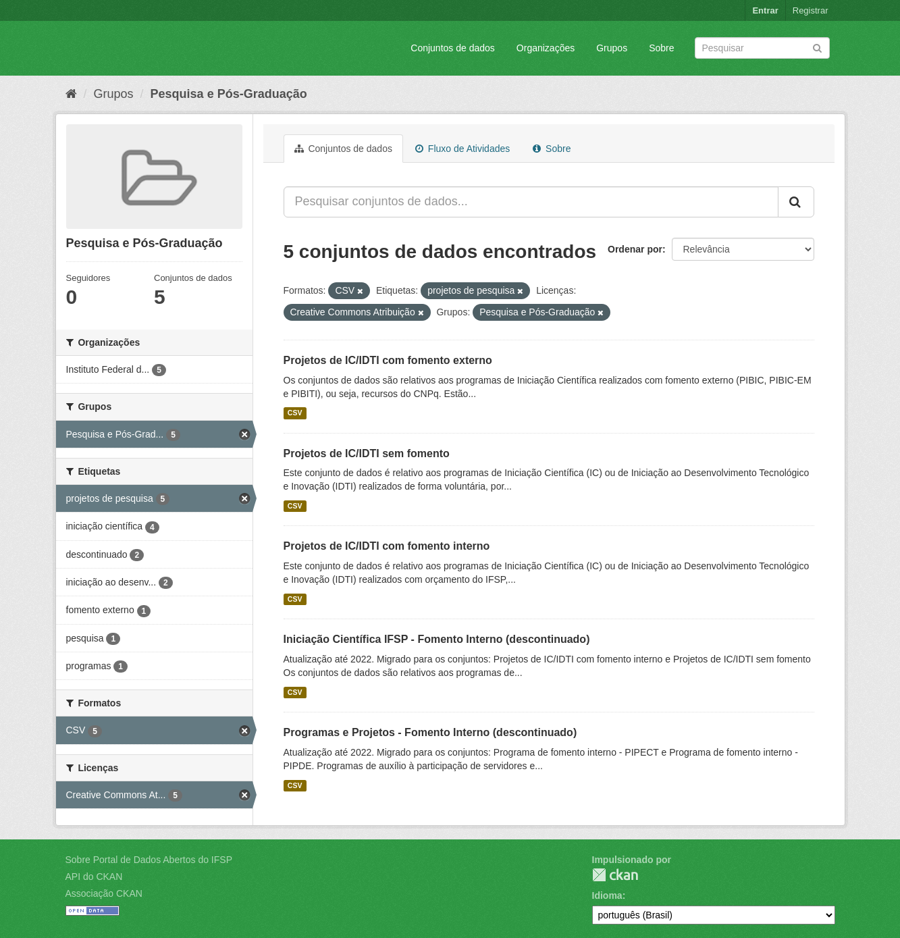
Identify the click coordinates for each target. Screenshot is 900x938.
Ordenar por (635, 249)
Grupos (611, 48)
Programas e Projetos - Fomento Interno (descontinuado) (430, 732)
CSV (295, 413)
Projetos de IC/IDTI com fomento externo (388, 360)
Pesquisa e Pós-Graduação (229, 94)
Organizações (546, 48)
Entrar (765, 10)
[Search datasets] (762, 48)
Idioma (607, 895)
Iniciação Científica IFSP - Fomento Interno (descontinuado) (437, 639)
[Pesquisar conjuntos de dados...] (531, 201)
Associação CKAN (103, 893)
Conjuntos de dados (453, 48)
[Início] (71, 94)
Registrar (810, 10)
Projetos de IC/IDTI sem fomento (367, 453)
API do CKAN (94, 876)
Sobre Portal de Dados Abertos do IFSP (148, 859)
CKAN (615, 875)
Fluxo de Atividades (462, 148)
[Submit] (817, 47)
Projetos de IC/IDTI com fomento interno (387, 546)
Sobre (661, 48)
